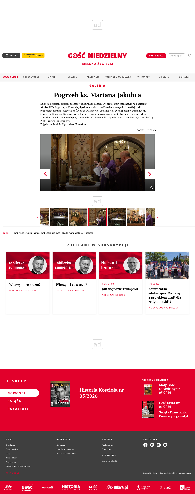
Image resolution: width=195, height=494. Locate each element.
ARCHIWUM (93, 77)
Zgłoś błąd (13, 473)
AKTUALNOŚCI (31, 77)
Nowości (15, 393)
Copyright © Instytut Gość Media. (156, 473)
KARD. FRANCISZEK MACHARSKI (26, 233)
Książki (15, 400)
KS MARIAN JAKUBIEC (75, 233)
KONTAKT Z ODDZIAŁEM (118, 77)
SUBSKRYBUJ (156, 56)
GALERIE (72, 77)
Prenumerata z (29, 55)
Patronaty (143, 77)
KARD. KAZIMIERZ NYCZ (50, 233)
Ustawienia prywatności (66, 453)
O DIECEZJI (184, 77)
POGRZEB (89, 233)
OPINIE (51, 77)
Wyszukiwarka (190, 55)
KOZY (63, 233)
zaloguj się (177, 56)
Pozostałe (15, 408)
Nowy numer (10, 77)
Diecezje (164, 77)
